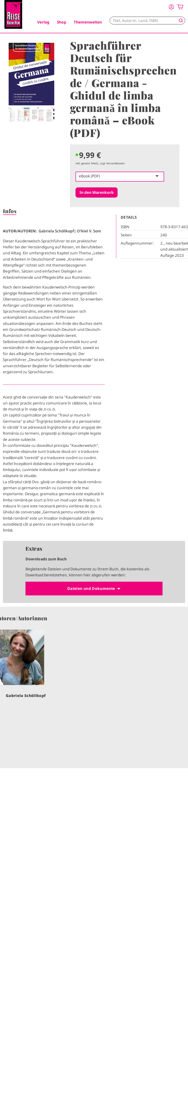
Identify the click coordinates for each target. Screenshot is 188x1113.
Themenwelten (88, 22)
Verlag (43, 22)
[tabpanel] (31, 82)
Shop (61, 22)
